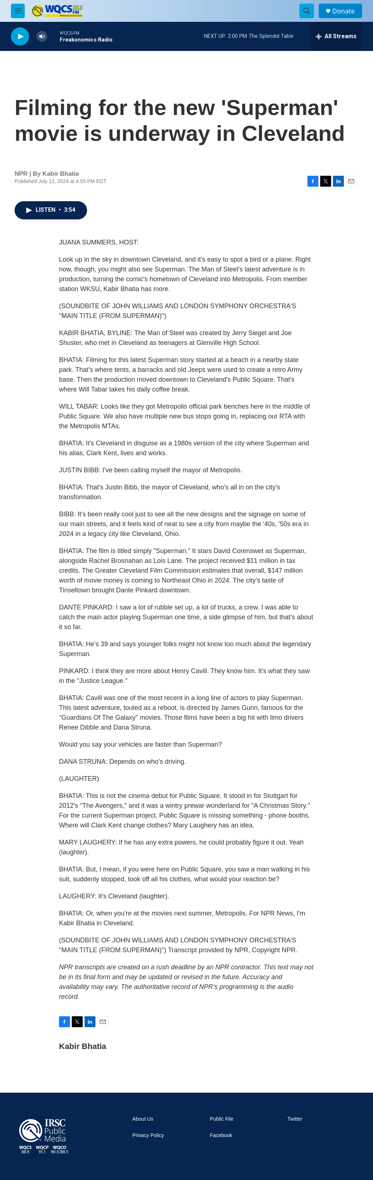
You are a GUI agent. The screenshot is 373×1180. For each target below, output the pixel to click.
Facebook (221, 1135)
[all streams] (336, 36)
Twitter (294, 1119)
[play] (20, 36)
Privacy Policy (148, 1135)
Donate (343, 11)
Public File (221, 1119)
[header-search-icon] (306, 11)
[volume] (42, 36)
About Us (142, 1119)
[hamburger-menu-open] (18, 11)
